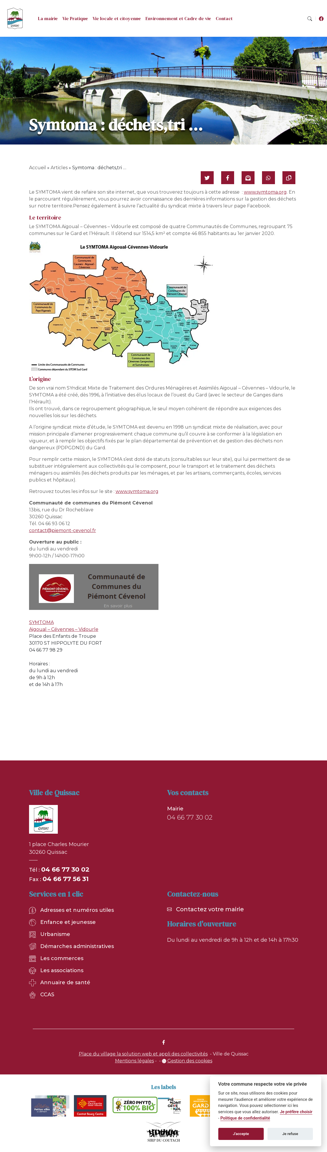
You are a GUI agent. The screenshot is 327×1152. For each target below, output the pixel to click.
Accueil (37, 167)
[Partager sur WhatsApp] (268, 177)
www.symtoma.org (265, 192)
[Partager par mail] (248, 177)
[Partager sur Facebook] (227, 177)
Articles (59, 167)
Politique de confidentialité (245, 1118)
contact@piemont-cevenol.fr (62, 530)
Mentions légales (134, 1061)
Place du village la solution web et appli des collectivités (143, 1054)
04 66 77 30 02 (65, 869)
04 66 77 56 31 (66, 879)
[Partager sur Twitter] (207, 177)
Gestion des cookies (189, 1061)
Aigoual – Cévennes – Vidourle (63, 629)
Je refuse (290, 1134)
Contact (224, 18)
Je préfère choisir (296, 1111)
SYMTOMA (41, 622)
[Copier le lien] (288, 177)
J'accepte (241, 1134)
